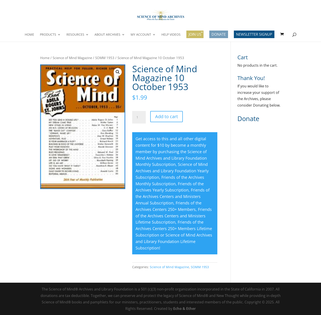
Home (29, 35)
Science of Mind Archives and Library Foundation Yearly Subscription (172, 171)
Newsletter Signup (254, 34)
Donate (219, 34)
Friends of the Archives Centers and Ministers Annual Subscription (173, 196)
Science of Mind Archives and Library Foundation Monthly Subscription (171, 158)
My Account (141, 35)
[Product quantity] (139, 117)
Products (48, 35)
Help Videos (171, 35)
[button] (118, 72)
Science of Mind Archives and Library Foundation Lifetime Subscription (174, 241)
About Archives (107, 35)
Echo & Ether (184, 308)
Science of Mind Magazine (72, 58)
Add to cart (166, 116)
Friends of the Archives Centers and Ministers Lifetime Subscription (174, 216)
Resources (75, 35)
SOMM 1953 (104, 58)
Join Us (195, 34)
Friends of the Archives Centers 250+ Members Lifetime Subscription (174, 228)
